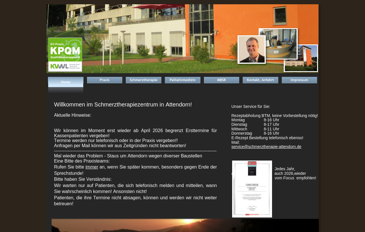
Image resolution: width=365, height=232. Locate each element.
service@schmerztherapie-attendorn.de (266, 146)
